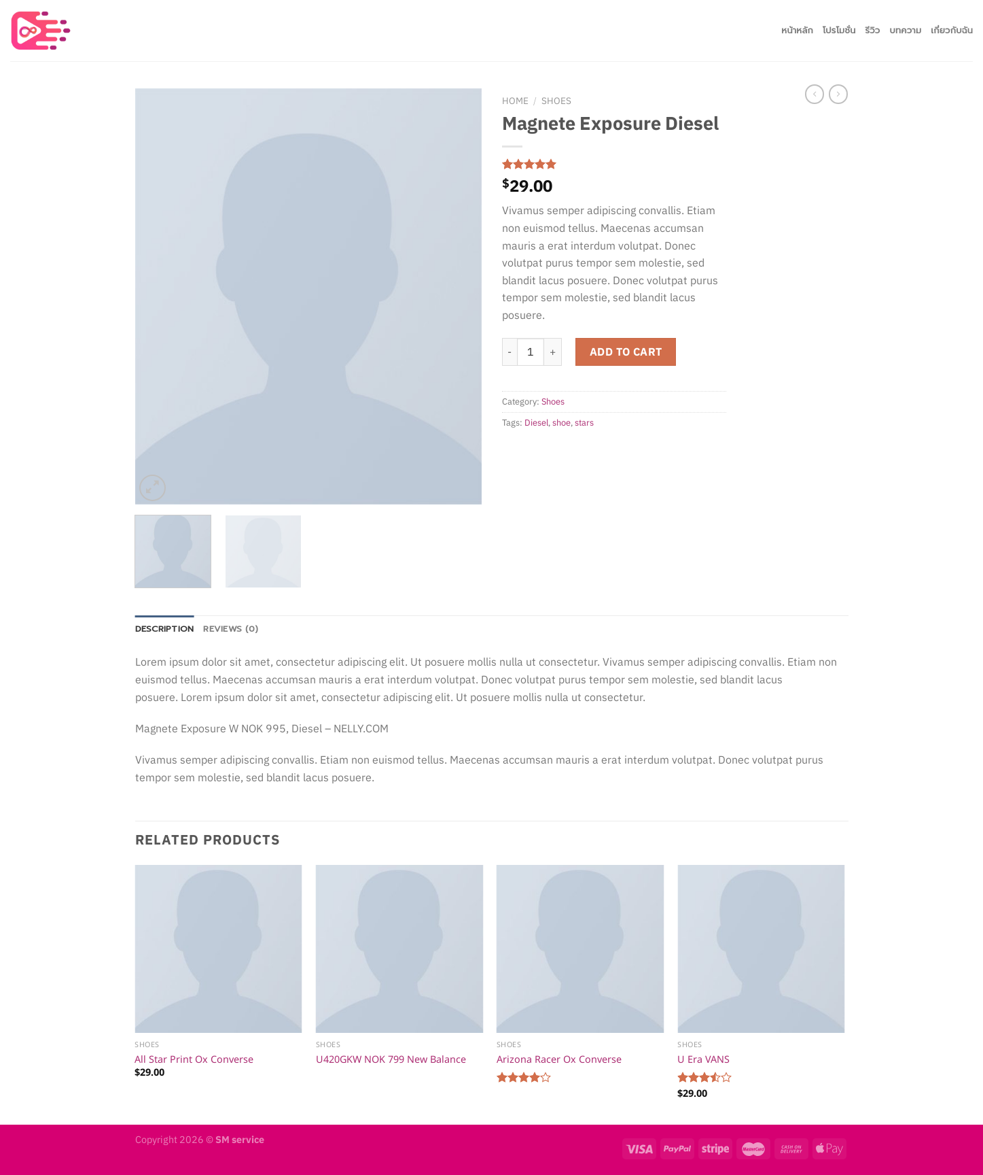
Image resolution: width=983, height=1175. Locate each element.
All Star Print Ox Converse (194, 1059)
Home (515, 101)
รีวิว (872, 30)
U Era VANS (703, 1059)
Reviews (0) (230, 628)
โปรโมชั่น (839, 30)
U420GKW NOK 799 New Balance (391, 1059)
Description (164, 628)
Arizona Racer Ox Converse (559, 1059)
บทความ (906, 30)
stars (584, 422)
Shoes (556, 101)
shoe (561, 422)
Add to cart (626, 351)
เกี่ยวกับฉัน (952, 30)
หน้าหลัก (797, 30)
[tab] (164, 629)
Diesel (536, 422)
